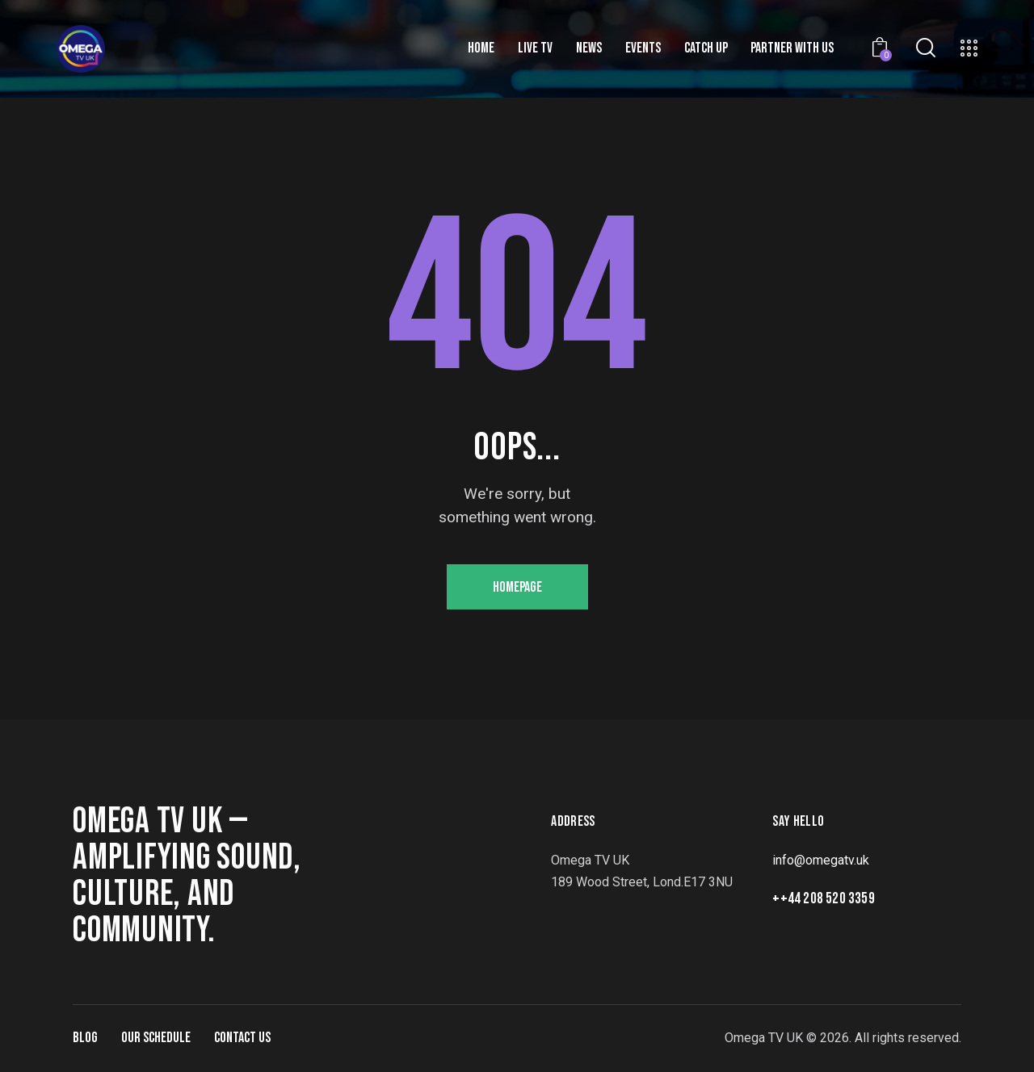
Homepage (517, 587)
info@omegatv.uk (820, 860)
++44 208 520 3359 (823, 899)
